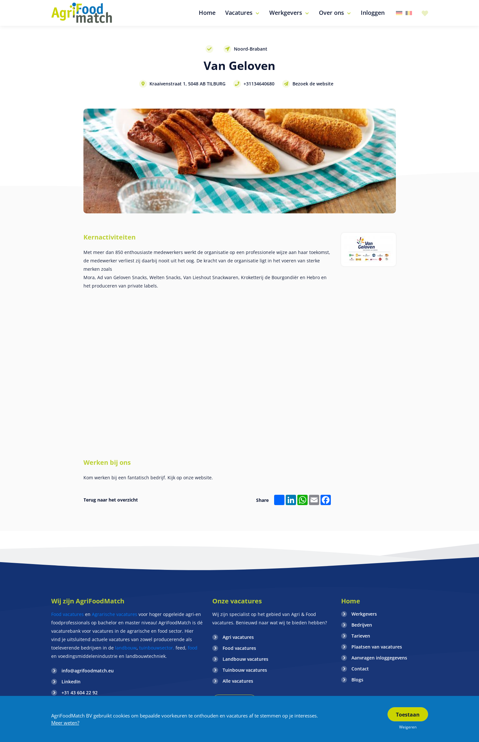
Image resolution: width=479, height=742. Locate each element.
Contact (360, 669)
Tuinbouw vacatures (245, 670)
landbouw (126, 648)
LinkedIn (71, 682)
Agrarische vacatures (115, 614)
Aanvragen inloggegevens (379, 658)
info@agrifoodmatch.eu (88, 671)
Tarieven (360, 636)
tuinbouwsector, (156, 648)
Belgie (409, 13)
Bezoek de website (312, 84)
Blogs (357, 680)
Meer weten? (65, 722)
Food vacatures (67, 614)
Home (350, 601)
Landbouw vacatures (245, 659)
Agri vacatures (238, 637)
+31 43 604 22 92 (80, 692)
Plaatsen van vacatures (376, 647)
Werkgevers (364, 614)
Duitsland (399, 13)
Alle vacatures (238, 681)
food (192, 648)
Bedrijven (361, 625)
